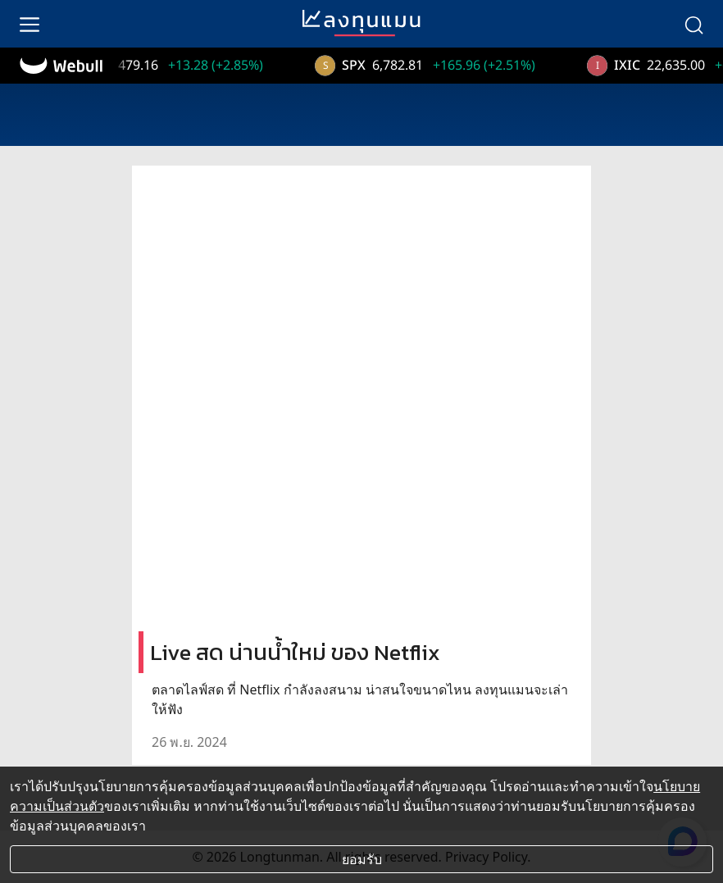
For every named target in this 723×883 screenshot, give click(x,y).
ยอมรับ (362, 859)
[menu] (29, 24)
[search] (693, 24)
